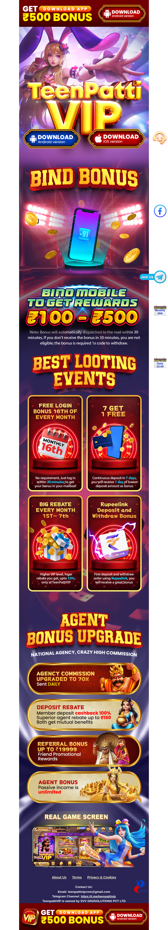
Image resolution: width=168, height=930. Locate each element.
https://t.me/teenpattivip (98, 896)
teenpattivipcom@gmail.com (89, 891)
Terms (77, 877)
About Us (59, 877)
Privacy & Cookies (101, 877)
